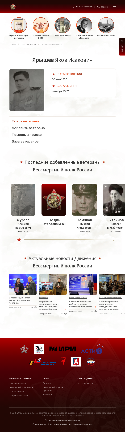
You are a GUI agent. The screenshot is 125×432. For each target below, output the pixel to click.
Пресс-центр (85, 378)
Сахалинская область (78, 298)
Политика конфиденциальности (62, 420)
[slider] (19, 239)
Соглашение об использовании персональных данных (63, 424)
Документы (48, 394)
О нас (46, 378)
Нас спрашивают (85, 383)
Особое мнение (16, 391)
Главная (12, 45)
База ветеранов (29, 45)
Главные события (20, 378)
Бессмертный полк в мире (21, 387)
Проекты (47, 383)
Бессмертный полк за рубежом (53, 389)
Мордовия (43, 298)
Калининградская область (110, 298)
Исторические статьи (18, 395)
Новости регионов (17, 383)
